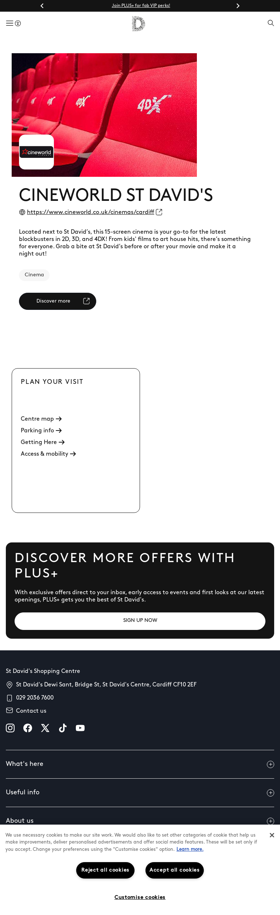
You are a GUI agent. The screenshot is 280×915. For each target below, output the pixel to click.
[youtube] (80, 728)
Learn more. (189, 849)
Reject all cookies (105, 870)
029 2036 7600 (35, 698)
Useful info (140, 793)
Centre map (41, 419)
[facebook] (27, 728)
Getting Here (43, 442)
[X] (45, 728)
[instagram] (10, 728)
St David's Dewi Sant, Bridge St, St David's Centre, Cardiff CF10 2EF (106, 685)
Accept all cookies (174, 870)
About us (140, 821)
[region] (140, 870)
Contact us (31, 711)
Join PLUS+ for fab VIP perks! (141, 6)
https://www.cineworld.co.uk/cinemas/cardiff (90, 212)
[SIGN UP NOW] (140, 621)
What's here (140, 764)
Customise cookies (140, 897)
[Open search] (271, 24)
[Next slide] (238, 6)
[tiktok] (62, 728)
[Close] (272, 835)
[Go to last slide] (42, 6)
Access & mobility (48, 454)
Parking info (41, 431)
